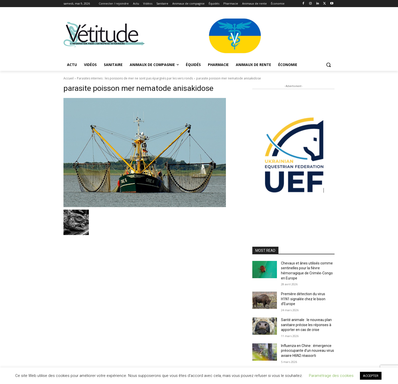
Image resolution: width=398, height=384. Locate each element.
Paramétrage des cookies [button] (331, 375)
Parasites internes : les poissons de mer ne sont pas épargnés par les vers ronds (135, 78)
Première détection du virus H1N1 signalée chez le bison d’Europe (303, 299)
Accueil (68, 78)
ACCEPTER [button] (370, 376)
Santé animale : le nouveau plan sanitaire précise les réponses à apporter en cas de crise (306, 325)
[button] (328, 65)
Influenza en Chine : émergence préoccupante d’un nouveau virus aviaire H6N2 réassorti (307, 351)
